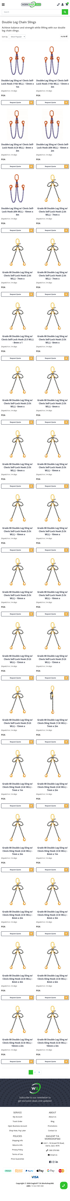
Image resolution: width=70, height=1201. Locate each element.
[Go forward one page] (39, 1072)
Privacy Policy (17, 1149)
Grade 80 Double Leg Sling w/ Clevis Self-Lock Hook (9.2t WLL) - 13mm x (17, 659)
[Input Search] (32, 12)
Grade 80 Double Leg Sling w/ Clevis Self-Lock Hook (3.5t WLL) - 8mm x (52, 339)
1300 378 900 (52, 1150)
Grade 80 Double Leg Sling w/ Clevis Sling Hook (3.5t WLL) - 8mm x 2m (17, 914)
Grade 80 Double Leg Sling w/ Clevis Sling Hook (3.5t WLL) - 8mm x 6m (52, 978)
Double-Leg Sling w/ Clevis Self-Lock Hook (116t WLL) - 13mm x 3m (52, 83)
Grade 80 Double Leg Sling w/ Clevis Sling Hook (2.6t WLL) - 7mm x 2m (52, 787)
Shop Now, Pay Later (17, 1130)
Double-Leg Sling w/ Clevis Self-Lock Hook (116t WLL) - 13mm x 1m (17, 83)
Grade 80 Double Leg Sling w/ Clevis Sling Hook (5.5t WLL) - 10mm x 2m (17, 1042)
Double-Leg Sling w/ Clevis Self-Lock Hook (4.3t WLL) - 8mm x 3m (17, 147)
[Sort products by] (17, 37)
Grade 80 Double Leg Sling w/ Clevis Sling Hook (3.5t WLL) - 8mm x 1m (52, 850)
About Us (52, 1117)
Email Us (52, 1155)
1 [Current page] (30, 1072)
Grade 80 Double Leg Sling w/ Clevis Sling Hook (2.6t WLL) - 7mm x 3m (17, 850)
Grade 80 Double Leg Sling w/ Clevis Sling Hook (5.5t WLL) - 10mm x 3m (52, 1042)
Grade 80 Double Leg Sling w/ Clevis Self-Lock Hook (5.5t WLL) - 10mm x (52, 467)
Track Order (17, 1121)
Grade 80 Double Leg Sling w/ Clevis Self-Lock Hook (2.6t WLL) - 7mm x (52, 211)
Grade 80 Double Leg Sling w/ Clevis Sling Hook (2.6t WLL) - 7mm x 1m (17, 787)
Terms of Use (17, 1154)
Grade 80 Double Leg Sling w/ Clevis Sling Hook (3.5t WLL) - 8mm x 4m (17, 978)
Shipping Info (17, 1140)
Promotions (52, 1126)
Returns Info (17, 1145)
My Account (17, 1117)
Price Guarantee (17, 1159)
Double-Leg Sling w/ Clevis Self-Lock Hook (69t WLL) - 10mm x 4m (17, 211)
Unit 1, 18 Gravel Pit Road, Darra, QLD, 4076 (52, 1144)
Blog (52, 1121)
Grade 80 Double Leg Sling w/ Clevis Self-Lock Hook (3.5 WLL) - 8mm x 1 (17, 339)
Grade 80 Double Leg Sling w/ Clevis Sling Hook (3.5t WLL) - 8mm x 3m (52, 914)
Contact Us (52, 1130)
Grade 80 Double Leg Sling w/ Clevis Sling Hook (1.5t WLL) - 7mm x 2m (52, 723)
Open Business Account (17, 1126)
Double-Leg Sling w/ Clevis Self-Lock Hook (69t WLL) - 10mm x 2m (52, 147)
